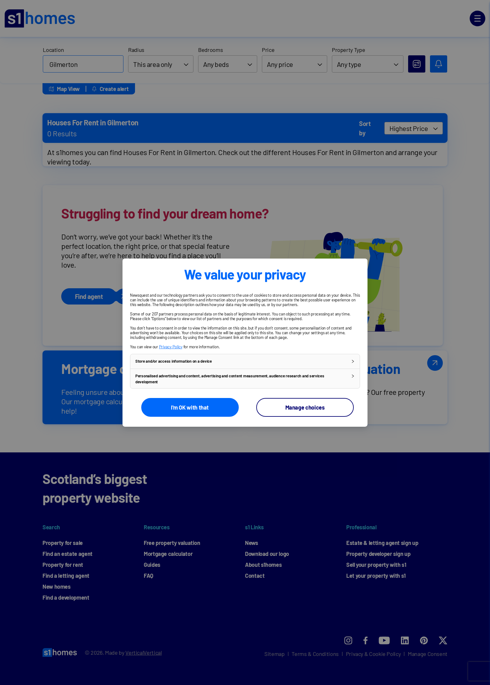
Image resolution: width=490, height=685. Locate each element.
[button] (245, 361)
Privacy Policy (170, 346)
